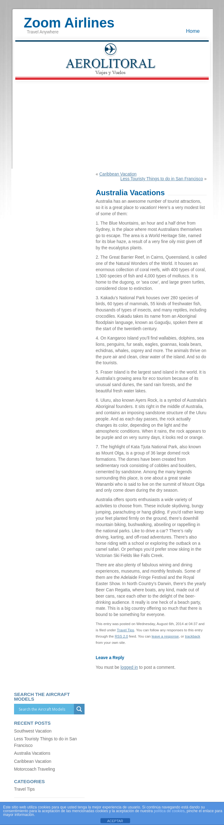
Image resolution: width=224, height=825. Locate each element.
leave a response (165, 636)
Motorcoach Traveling (34, 769)
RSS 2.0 (121, 636)
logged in (129, 667)
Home (193, 31)
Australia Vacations (32, 753)
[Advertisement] (112, 125)
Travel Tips (125, 630)
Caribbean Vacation (117, 174)
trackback (192, 636)
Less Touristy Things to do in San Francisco (161, 178)
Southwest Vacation (32, 731)
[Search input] (45, 709)
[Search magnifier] (79, 709)
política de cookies (169, 811)
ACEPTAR (115, 821)
